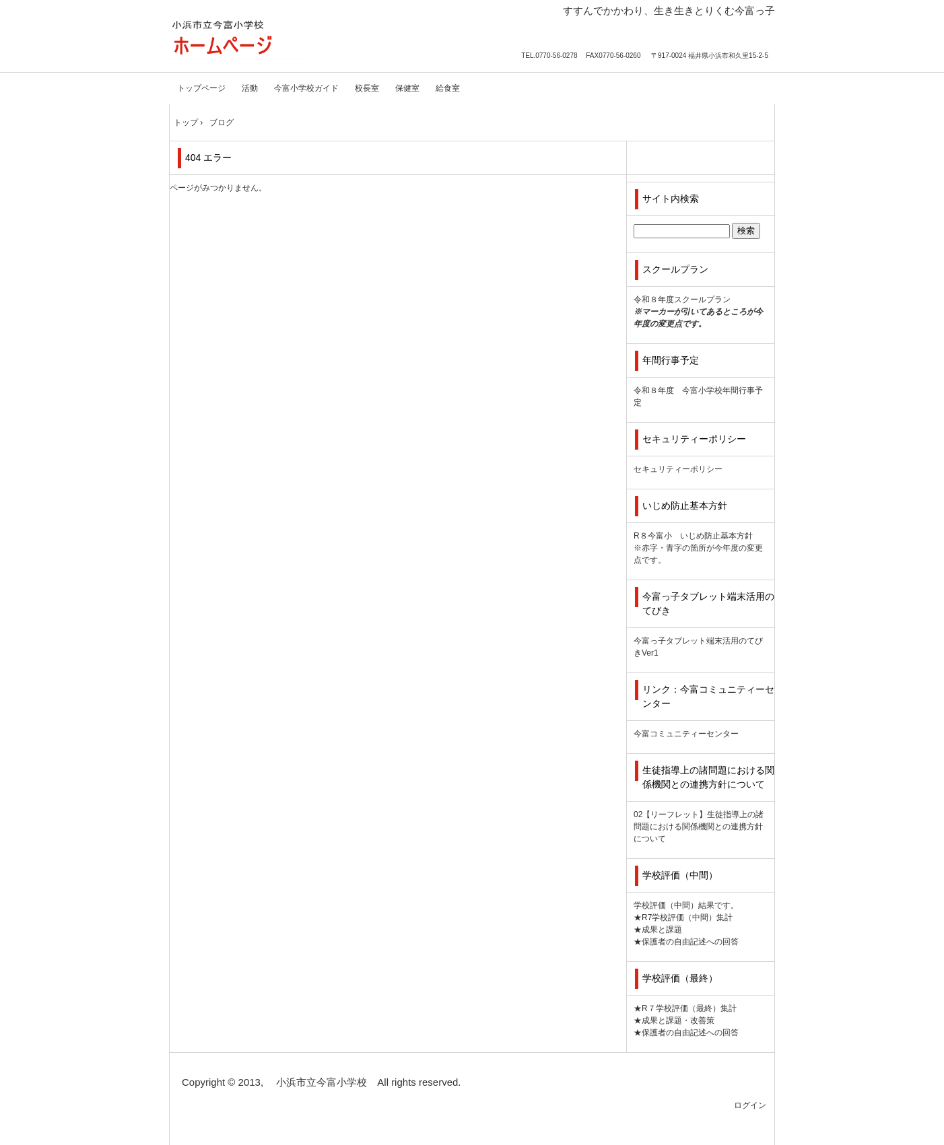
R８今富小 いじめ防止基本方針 (693, 536)
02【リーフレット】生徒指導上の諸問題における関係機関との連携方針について (699, 826)
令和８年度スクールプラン (682, 299)
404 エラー (208, 157)
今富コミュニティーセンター (686, 733)
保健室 (407, 88)
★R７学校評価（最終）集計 (685, 1008)
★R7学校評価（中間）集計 (683, 917)
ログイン (750, 1105)
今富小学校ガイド (306, 88)
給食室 (448, 88)
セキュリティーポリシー (678, 469)
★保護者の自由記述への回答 (686, 941)
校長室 (367, 88)
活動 (250, 88)
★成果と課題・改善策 (674, 1020)
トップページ (201, 88)
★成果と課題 (658, 929)
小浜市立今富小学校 (238, 38)
